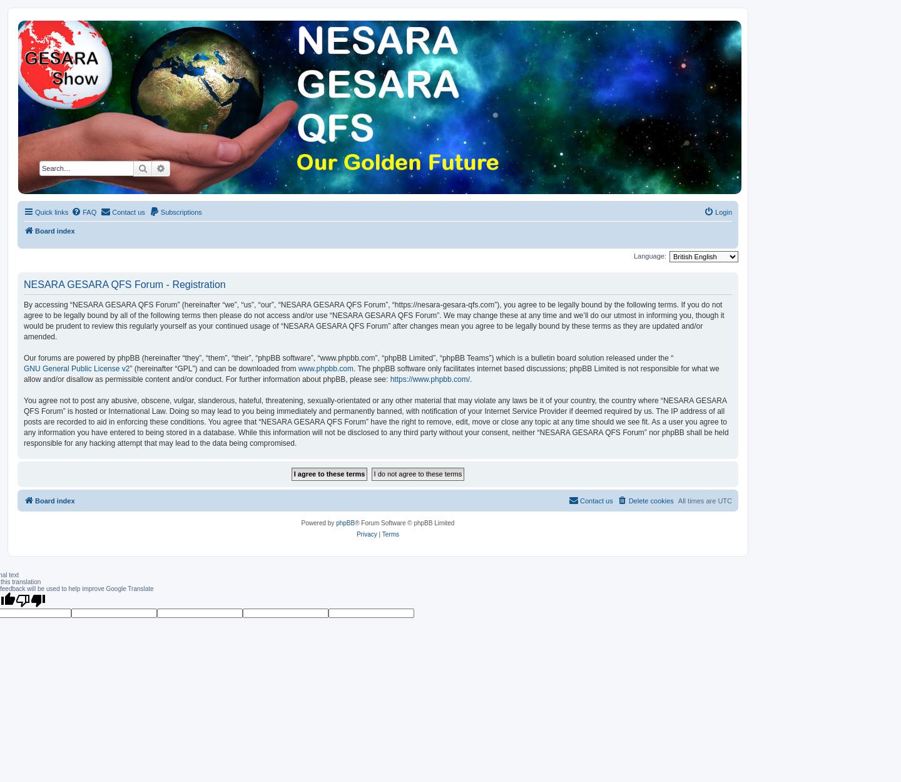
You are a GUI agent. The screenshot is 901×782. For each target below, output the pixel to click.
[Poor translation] (31, 600)
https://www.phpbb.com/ (430, 379)
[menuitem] (83, 212)
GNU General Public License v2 (77, 368)
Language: (650, 256)
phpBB (345, 523)
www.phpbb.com (326, 368)
